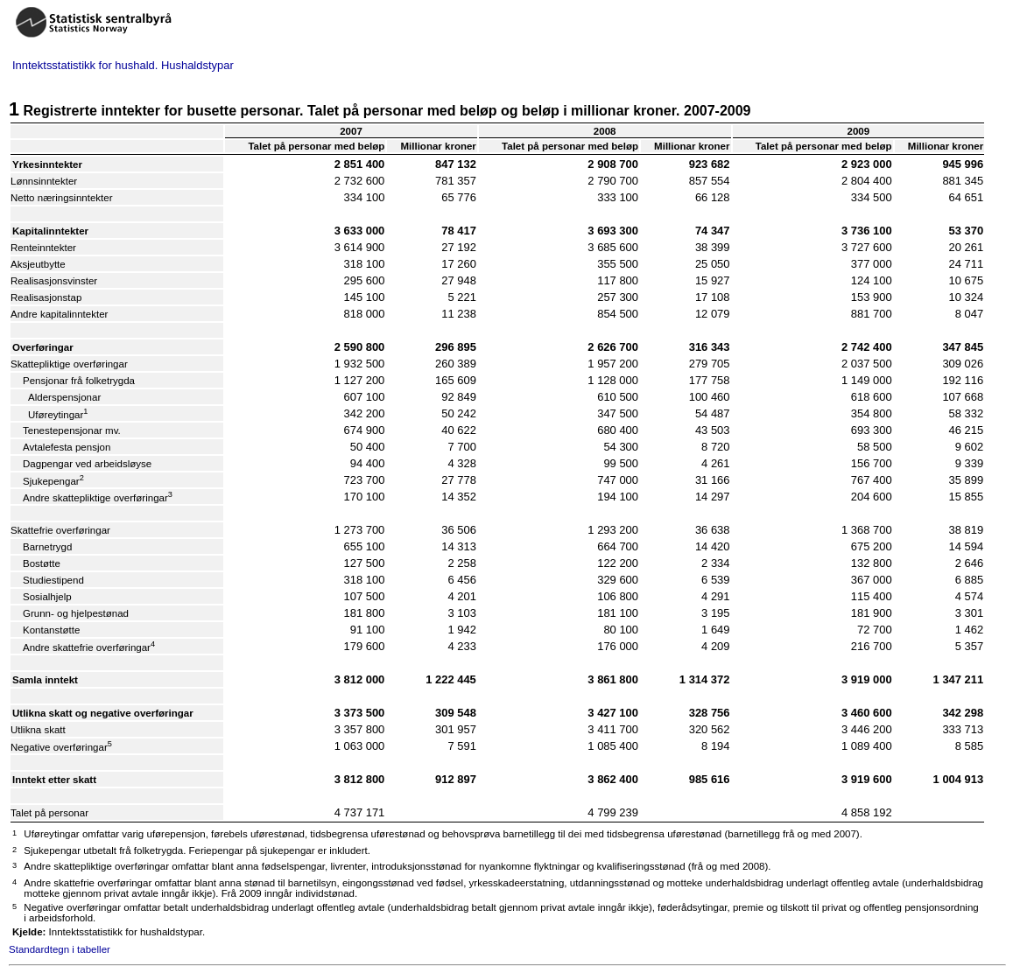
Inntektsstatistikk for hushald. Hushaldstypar (123, 65)
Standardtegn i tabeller (59, 949)
